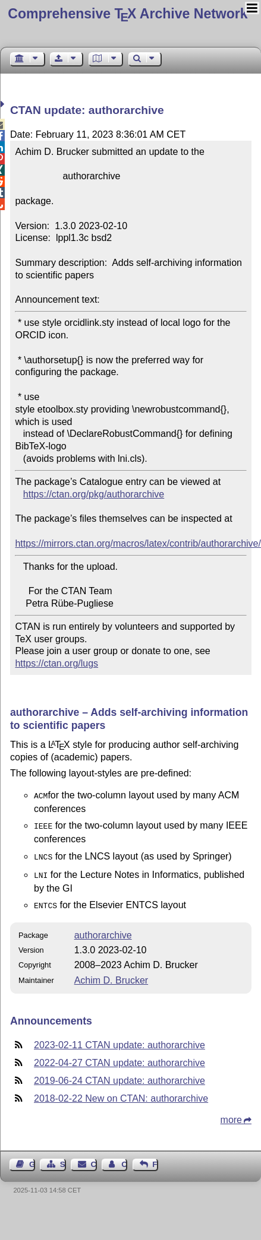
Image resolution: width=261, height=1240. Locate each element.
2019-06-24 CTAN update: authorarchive (119, 1075)
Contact (94, 1158)
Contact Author (124, 1158)
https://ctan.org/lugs (56, 663)
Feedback (155, 1158)
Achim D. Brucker (111, 974)
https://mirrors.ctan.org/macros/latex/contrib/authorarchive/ (138, 543)
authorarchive (103, 929)
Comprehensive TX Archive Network (127, 13)
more (231, 1114)
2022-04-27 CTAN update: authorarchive (119, 1057)
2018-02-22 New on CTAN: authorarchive (121, 1092)
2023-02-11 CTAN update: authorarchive (119, 1039)
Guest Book (32, 1158)
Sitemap (63, 1158)
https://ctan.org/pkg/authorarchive (93, 494)
